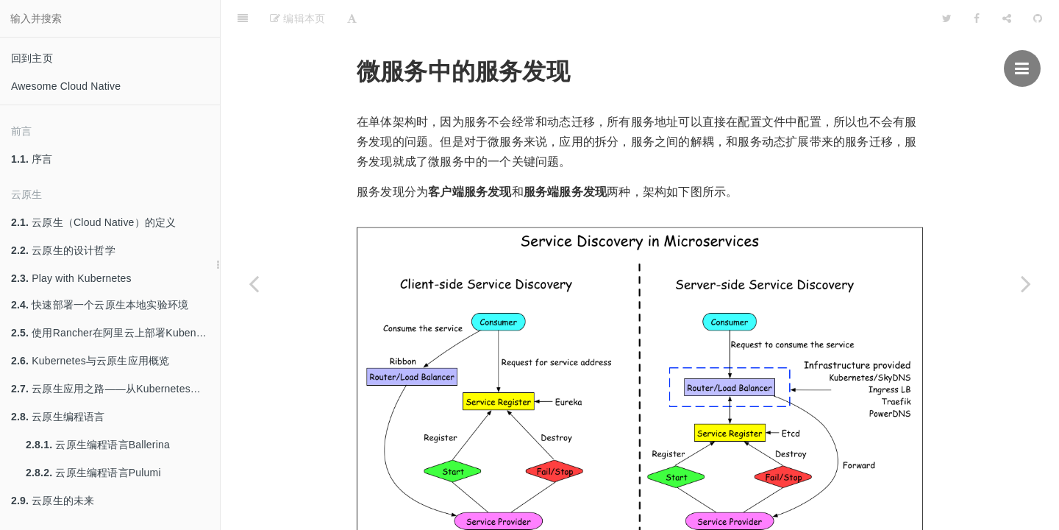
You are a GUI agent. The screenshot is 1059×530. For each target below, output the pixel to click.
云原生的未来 (52, 500)
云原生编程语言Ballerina (98, 445)
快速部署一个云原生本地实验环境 (99, 305)
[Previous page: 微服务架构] (254, 283)
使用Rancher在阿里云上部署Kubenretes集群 (115, 333)
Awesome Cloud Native (66, 86)
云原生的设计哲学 (63, 250)
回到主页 (32, 58)
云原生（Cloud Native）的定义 (93, 222)
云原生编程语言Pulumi (93, 472)
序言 (32, 159)
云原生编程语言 (58, 417)
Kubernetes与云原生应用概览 (90, 361)
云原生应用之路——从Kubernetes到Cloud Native (115, 389)
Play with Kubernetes (71, 278)
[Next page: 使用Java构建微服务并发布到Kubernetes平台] (1026, 283)
